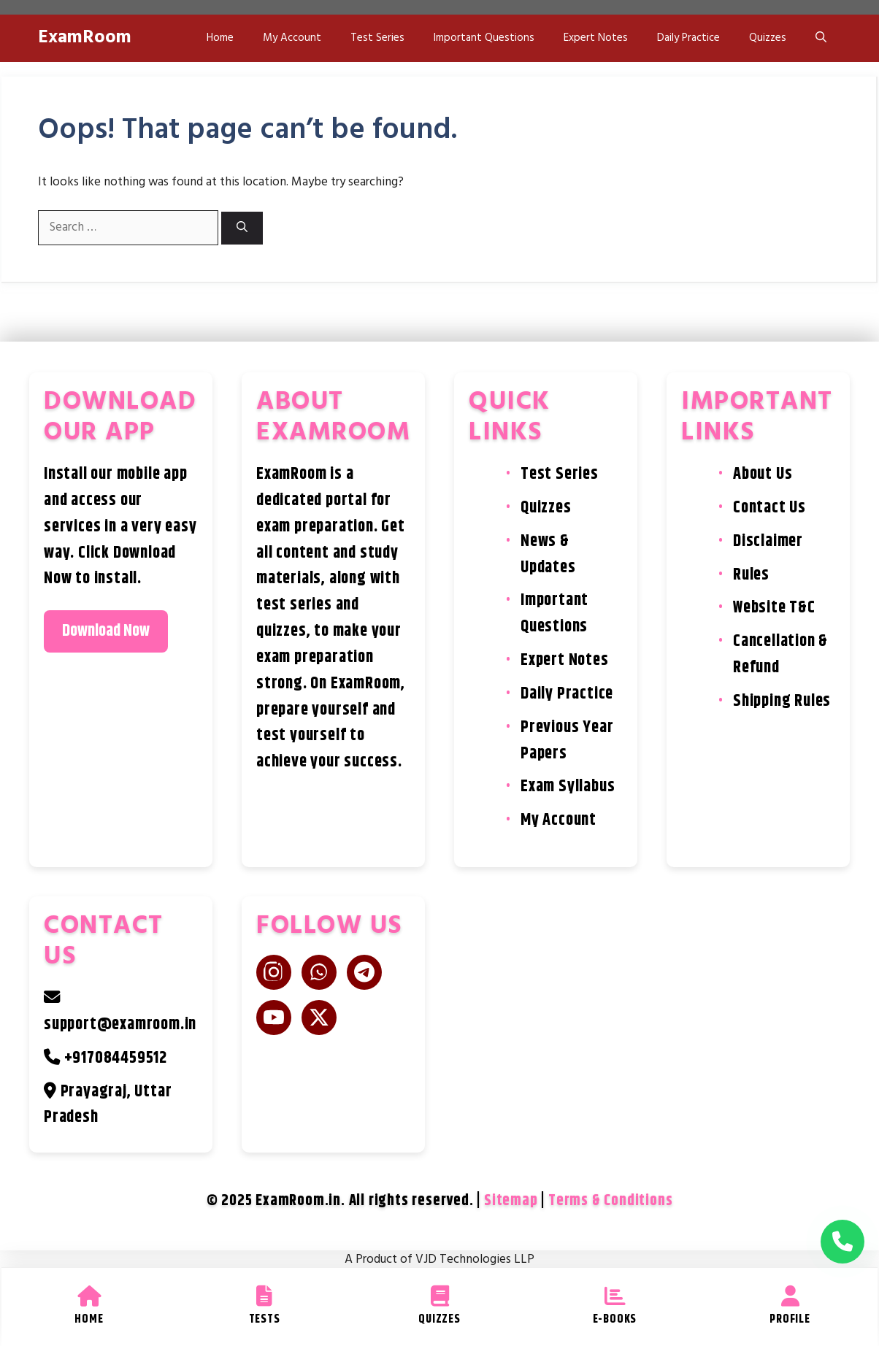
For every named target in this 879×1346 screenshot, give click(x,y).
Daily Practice (688, 38)
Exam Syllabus (568, 786)
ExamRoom (84, 38)
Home (220, 38)
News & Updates (548, 554)
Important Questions (484, 38)
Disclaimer (768, 541)
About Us (762, 474)
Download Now (106, 631)
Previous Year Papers (567, 740)
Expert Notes (596, 38)
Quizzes (767, 38)
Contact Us (769, 507)
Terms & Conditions (610, 1200)
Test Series (377, 38)
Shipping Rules (782, 701)
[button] (821, 38)
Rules (751, 575)
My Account (292, 38)
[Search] (242, 228)
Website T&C (774, 607)
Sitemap (511, 1200)
